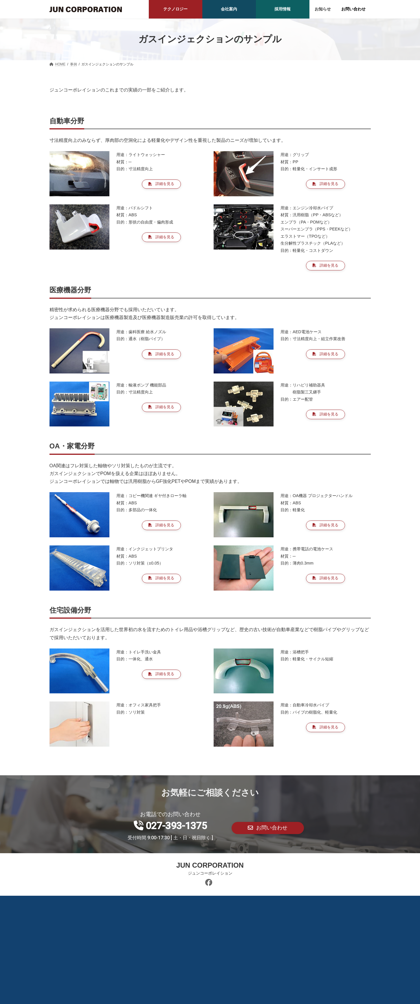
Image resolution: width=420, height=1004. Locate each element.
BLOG (146, 903)
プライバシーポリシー (221, 903)
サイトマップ (267, 903)
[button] (161, 184)
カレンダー (176, 903)
